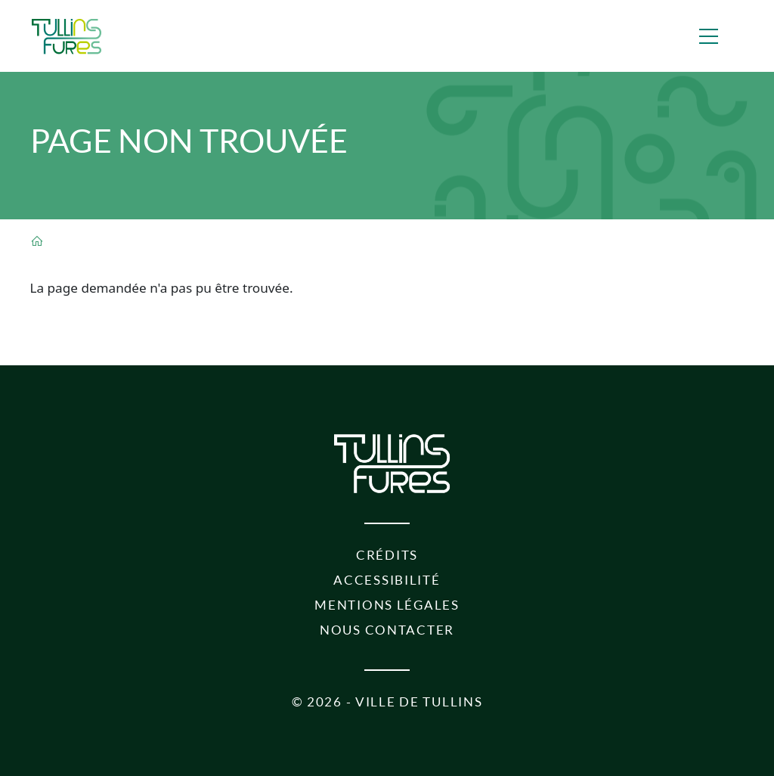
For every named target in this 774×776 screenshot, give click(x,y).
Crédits (387, 555)
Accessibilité (386, 580)
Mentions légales (386, 605)
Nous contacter (387, 629)
